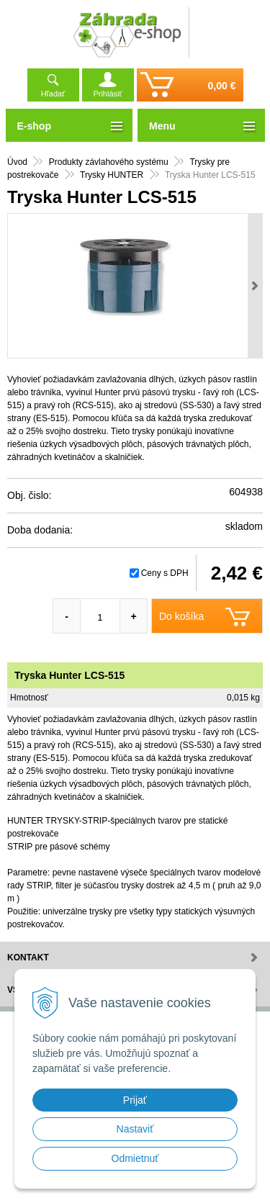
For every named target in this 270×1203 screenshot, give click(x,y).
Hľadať (53, 93)
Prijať (135, 1100)
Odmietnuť (135, 1158)
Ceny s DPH (165, 573)
